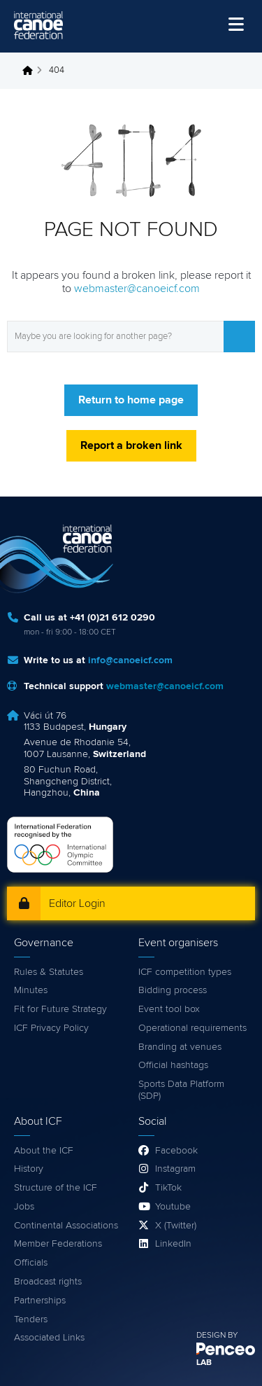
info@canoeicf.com (130, 660)
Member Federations (58, 1244)
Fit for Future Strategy (60, 1009)
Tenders (31, 1319)
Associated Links (49, 1338)
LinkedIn (173, 1244)
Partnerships (40, 1300)
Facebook (176, 1151)
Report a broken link (131, 445)
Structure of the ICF (55, 1188)
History (28, 1169)
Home (31, 70)
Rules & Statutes (48, 972)
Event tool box (169, 1009)
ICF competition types (184, 972)
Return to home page (131, 400)
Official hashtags (173, 1065)
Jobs (24, 1207)
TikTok (168, 1188)
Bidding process (172, 990)
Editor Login (77, 903)
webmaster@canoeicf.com (137, 288)
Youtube (173, 1207)
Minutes (31, 990)
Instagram (175, 1169)
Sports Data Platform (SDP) (181, 1090)
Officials (31, 1263)
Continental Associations (66, 1226)
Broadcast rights (48, 1282)
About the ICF (43, 1151)
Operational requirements (192, 1028)
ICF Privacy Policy (51, 1028)
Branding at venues (179, 1047)
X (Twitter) (175, 1226)
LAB (204, 1363)
